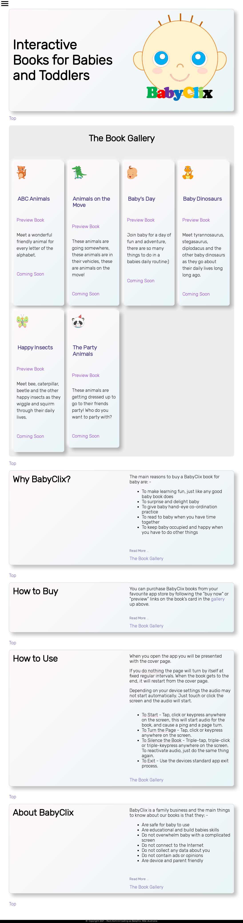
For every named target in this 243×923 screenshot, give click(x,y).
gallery (218, 599)
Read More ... (139, 551)
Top (12, 118)
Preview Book (30, 220)
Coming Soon (30, 274)
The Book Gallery (146, 558)
